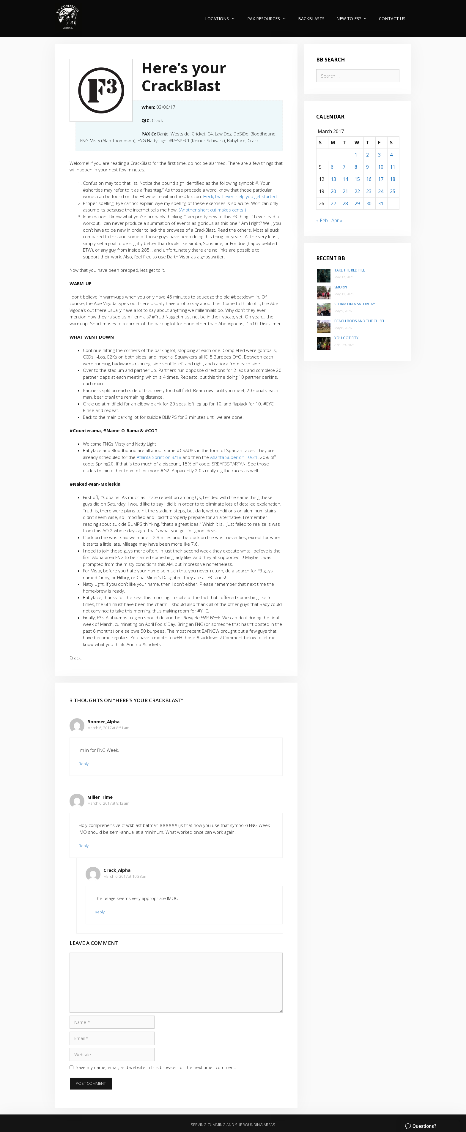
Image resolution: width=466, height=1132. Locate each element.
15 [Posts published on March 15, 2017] (357, 179)
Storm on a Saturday (354, 304)
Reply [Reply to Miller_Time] (84, 845)
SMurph (341, 287)
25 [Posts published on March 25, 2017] (392, 191)
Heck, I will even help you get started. (240, 196)
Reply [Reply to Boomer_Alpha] (84, 763)
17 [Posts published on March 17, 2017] (380, 179)
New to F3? (354, 18)
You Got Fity (346, 337)
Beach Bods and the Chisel (359, 320)
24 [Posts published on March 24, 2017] (380, 191)
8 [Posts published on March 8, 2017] (356, 167)
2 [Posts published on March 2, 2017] (367, 154)
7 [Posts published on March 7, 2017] (344, 167)
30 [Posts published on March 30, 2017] (368, 203)
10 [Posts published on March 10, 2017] (380, 167)
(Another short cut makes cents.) (212, 210)
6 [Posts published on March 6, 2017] (332, 167)
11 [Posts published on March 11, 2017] (392, 167)
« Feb (322, 220)
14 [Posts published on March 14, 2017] (345, 179)
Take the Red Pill (349, 270)
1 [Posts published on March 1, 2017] (356, 154)
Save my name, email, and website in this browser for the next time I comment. (156, 1067)
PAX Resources (269, 18)
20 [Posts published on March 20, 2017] (333, 191)
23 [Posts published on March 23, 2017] (368, 191)
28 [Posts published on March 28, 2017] (345, 203)
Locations (223, 18)
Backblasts (311, 18)
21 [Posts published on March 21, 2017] (345, 191)
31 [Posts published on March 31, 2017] (380, 203)
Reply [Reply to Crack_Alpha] (100, 912)
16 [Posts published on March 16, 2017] (368, 179)
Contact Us (392, 18)
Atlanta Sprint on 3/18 (159, 457)
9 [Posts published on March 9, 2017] (367, 167)
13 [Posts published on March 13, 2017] (333, 179)
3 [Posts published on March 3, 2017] (379, 154)
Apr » (336, 220)
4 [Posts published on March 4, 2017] (391, 154)
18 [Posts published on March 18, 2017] (392, 179)
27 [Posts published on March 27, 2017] (333, 203)
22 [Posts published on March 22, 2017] (357, 191)
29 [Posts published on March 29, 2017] (357, 203)
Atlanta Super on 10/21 (234, 457)
